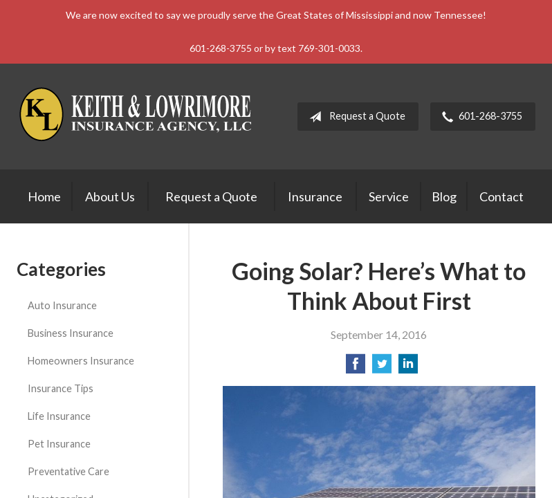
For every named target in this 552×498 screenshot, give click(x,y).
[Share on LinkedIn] (408, 367)
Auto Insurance (62, 305)
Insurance (315, 196)
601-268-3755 (479, 117)
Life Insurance (59, 416)
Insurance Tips (60, 388)
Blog (444, 196)
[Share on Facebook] (355, 367)
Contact (501, 196)
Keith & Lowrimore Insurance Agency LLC (138, 116)
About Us (110, 196)
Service (389, 196)
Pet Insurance (59, 444)
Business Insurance (70, 333)
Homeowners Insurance (81, 361)
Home (44, 196)
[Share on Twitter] (382, 367)
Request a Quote (354, 117)
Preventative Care (68, 471)
